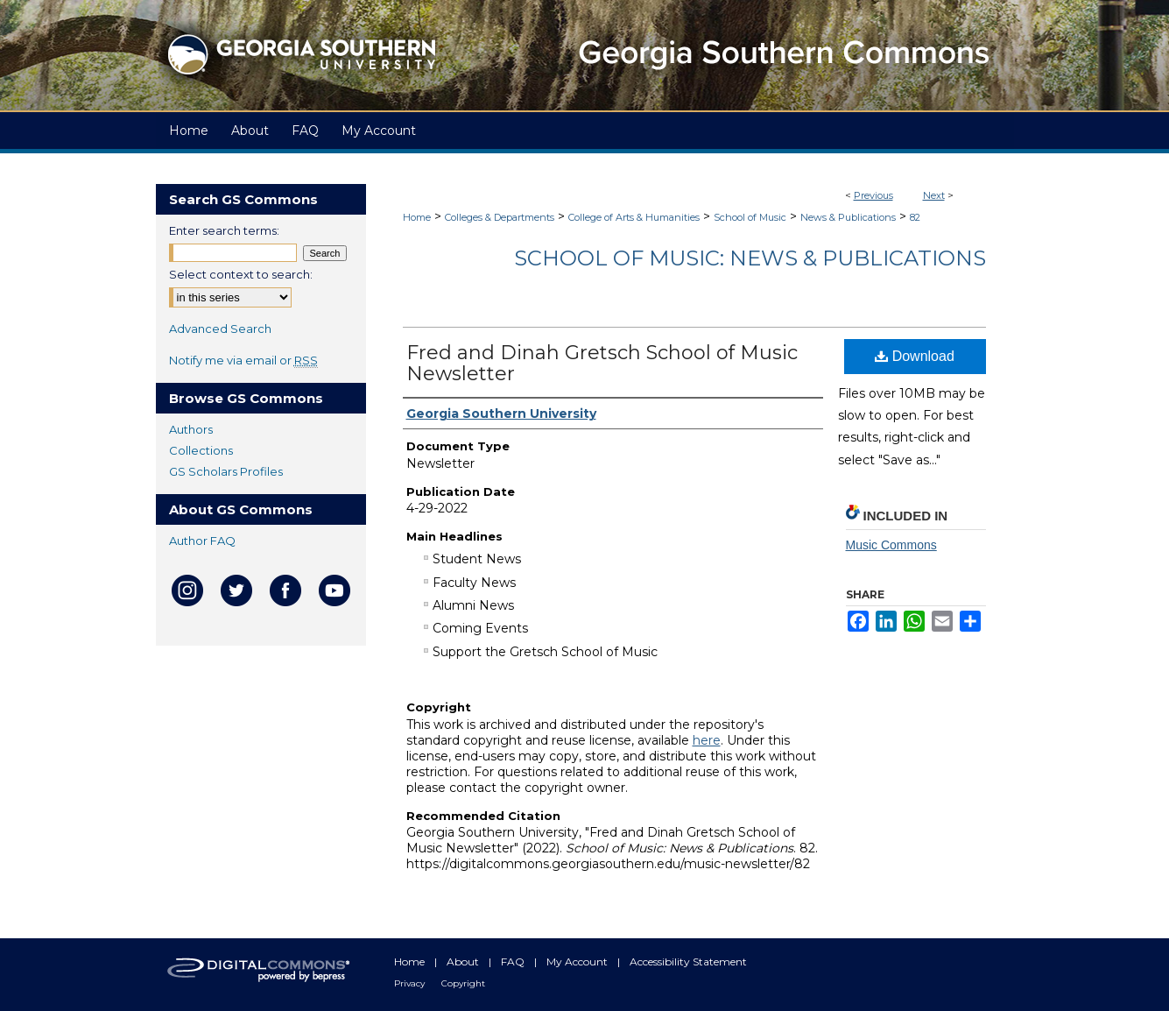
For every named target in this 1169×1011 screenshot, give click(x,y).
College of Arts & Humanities (634, 217)
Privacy (410, 983)
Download (914, 356)
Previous (873, 195)
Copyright (463, 983)
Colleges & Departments (499, 217)
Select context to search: (241, 274)
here (707, 740)
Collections (201, 450)
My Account (578, 961)
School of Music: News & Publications (750, 258)
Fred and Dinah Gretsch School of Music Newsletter (602, 363)
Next (934, 195)
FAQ (514, 961)
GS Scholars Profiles (226, 471)
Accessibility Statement (688, 961)
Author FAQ (202, 541)
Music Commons (891, 545)
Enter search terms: (224, 230)
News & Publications (848, 217)
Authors (191, 429)
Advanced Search (220, 329)
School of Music (750, 217)
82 (915, 217)
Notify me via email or (243, 360)
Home (417, 217)
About (464, 961)
